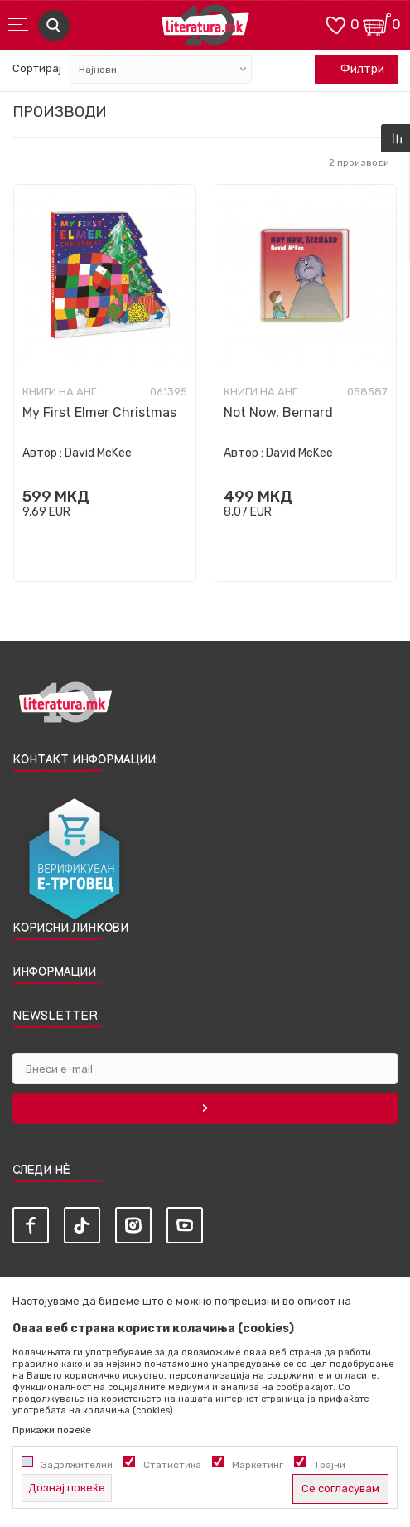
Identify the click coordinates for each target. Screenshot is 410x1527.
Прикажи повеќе (51, 1430)
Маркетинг (257, 1465)
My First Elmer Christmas (99, 412)
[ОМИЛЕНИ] (335, 23)
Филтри (353, 69)
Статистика (172, 1465)
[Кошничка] (376, 23)
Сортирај (36, 68)
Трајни (329, 1465)
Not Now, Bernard (278, 412)
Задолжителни (77, 1465)
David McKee (98, 453)
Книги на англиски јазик (63, 392)
